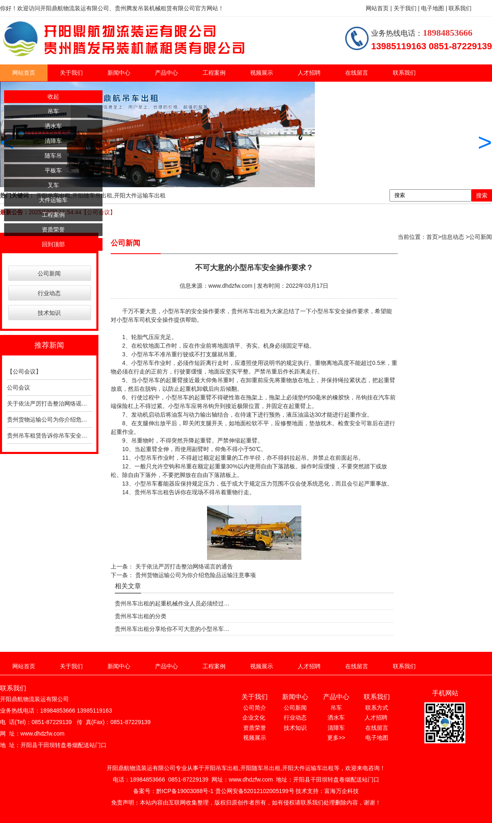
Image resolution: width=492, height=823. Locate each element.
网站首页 (23, 72)
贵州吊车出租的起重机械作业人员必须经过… (172, 603)
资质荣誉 (53, 229)
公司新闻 (49, 273)
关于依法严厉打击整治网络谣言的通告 (56, 403)
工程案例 (214, 72)
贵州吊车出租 (248, 311)
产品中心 (166, 72)
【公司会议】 (24, 371)
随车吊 (53, 155)
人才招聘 (309, 72)
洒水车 (53, 126)
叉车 (53, 185)
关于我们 (71, 72)
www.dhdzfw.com (230, 285)
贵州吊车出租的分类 (140, 616)
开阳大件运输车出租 (140, 195)
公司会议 (18, 387)
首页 (432, 237)
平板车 (53, 170)
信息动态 (452, 237)
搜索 (481, 195)
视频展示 (261, 72)
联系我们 (404, 72)
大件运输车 (53, 200)
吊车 (53, 111)
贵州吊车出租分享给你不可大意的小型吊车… (172, 629)
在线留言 (356, 72)
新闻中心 (118, 72)
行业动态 (49, 293)
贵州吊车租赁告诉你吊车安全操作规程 (56, 435)
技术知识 (49, 312)
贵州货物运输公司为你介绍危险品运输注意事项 (67, 419)
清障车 (53, 141)
